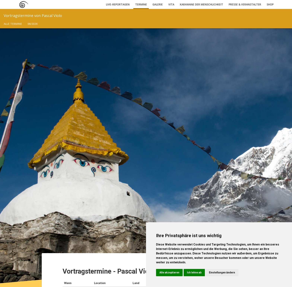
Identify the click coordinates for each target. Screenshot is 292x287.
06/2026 (32, 23)
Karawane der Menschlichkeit (201, 4)
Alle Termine (13, 23)
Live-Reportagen (118, 4)
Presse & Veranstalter (245, 4)
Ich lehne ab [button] (194, 272)
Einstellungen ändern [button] (222, 272)
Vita (171, 4)
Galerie (158, 4)
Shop (270, 4)
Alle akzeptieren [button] (169, 272)
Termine (141, 4)
